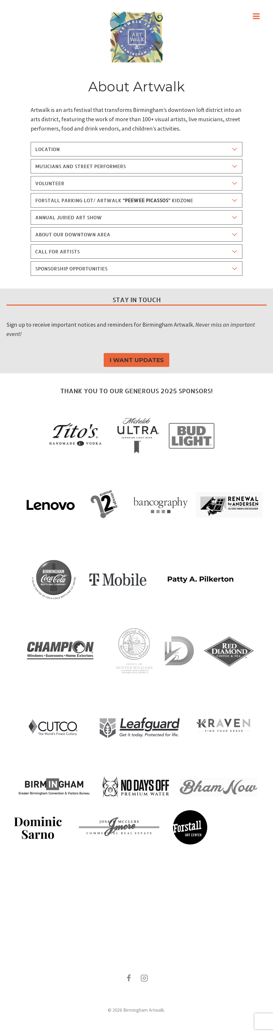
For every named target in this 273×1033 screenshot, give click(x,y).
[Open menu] (256, 16)
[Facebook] (128, 978)
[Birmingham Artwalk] (136, 37)
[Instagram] (144, 978)
